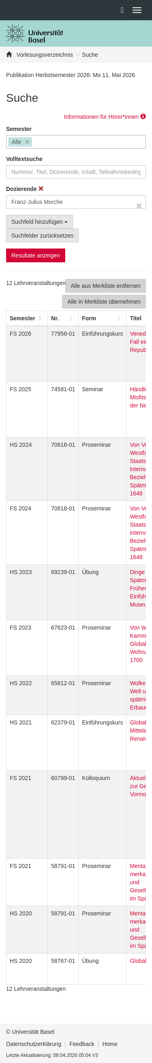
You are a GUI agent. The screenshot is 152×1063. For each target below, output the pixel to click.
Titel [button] (135, 318)
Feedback (81, 1044)
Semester (19, 129)
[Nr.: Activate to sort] (63, 318)
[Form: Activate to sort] (102, 318)
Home (110, 1044)
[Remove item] (27, 142)
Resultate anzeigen (35, 255)
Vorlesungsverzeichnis (44, 54)
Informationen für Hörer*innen (105, 117)
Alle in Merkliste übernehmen (104, 301)
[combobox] (76, 142)
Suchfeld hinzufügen (39, 222)
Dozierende (25, 189)
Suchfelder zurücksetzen (42, 235)
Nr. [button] (55, 318)
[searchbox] (36, 142)
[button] (22, 318)
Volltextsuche (24, 159)
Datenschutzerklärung (33, 1044)
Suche (90, 54)
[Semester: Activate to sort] (27, 318)
